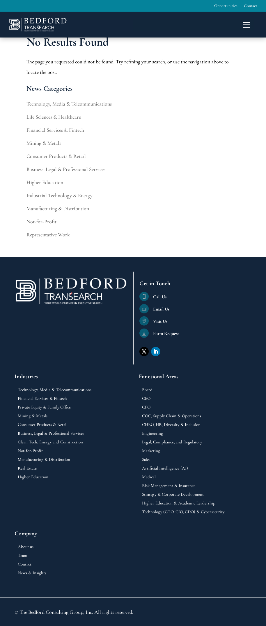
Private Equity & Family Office (44, 407)
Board (147, 390)
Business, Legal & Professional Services (65, 169)
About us (25, 547)
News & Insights (32, 573)
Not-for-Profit (41, 221)
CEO (146, 398)
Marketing (151, 451)
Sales (146, 459)
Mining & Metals (43, 143)
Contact (250, 6)
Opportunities (225, 6)
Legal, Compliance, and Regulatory (172, 442)
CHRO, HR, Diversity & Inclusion (171, 424)
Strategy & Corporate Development (173, 494)
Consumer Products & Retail (56, 156)
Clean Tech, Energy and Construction (50, 442)
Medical (149, 477)
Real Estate (27, 468)
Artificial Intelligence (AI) (165, 468)
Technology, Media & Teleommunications (69, 104)
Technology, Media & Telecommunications (54, 390)
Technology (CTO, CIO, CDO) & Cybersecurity (183, 512)
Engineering (152, 433)
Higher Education (44, 182)
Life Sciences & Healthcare (53, 117)
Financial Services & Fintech (55, 130)
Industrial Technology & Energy (59, 195)
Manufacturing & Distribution (57, 208)
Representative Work (48, 234)
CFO (146, 407)
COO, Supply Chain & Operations (171, 416)
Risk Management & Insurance (168, 486)
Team (22, 555)
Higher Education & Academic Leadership (178, 503)
